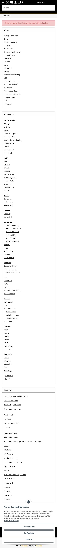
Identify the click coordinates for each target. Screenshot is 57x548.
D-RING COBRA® (12, 232)
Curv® (7, 379)
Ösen (6, 367)
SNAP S (6, 336)
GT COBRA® (10, 238)
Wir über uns (8, 49)
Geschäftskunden (10, 42)
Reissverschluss (9, 308)
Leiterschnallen (9, 137)
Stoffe (6, 284)
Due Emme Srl (9, 415)
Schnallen (7, 147)
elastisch (7, 214)
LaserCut (7, 165)
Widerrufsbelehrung (11, 91)
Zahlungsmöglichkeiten (12, 52)
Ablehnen (29, 539)
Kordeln (7, 287)
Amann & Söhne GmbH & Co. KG (16, 396)
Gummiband (8, 205)
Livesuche (7, 68)
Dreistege (7, 127)
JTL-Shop (40, 546)
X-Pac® (6, 168)
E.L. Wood (7, 419)
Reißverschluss (9, 294)
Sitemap (7, 62)
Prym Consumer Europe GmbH (15, 475)
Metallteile (9, 376)
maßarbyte (26, 546)
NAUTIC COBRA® (12, 241)
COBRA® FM (11, 235)
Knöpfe (6, 358)
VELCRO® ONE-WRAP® (12, 272)
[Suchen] (28, 8)
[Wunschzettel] (49, 2)
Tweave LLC (8, 495)
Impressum (8, 88)
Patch (6, 248)
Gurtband (7, 199)
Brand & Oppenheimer (12, 405)
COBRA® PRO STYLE (13, 228)
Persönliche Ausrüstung (12, 290)
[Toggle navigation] (3, 2)
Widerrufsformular (11, 84)
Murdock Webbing (10, 458)
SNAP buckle (8, 346)
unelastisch (8, 217)
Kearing (6, 446)
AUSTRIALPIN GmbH (11, 401)
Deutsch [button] (37, 2)
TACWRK (7, 491)
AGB (5, 78)
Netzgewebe (8, 184)
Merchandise (8, 321)
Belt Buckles (8, 251)
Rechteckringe (9, 143)
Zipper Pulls (8, 153)
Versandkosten (9, 55)
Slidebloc (7, 254)
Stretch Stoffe (9, 181)
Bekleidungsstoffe (10, 178)
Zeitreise (7, 45)
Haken (6, 130)
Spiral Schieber (12, 318)
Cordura (7, 171)
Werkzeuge (8, 371)
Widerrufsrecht (9, 81)
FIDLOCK (7, 427)
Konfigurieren (29, 533)
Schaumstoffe (9, 187)
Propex (6, 470)
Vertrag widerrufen (11, 36)
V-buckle (7, 349)
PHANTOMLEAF (9, 466)
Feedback (7, 71)
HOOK (6, 330)
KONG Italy (8, 450)
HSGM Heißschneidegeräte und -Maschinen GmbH (22, 441)
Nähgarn (7, 361)
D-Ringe (7, 124)
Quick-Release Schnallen (13, 140)
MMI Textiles (8, 454)
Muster (6, 191)
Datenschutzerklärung (12, 75)
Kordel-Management (11, 134)
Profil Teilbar (11, 312)
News (6, 65)
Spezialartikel (9, 150)
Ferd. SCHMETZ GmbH (12, 423)
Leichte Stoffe (9, 174)
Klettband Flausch (10, 266)
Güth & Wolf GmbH (11, 437)
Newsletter (8, 58)
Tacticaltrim (8, 487)
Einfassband (8, 202)
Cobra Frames (9, 258)
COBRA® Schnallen (11, 225)
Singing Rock (8, 483)
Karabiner (7, 305)
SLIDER (6, 333)
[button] (45, 2)
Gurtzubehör (8, 302)
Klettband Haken (10, 269)
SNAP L (6, 343)
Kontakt (6, 39)
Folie (5, 161)
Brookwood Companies (12, 409)
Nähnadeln (8, 364)
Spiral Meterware (12, 315)
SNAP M (7, 340)
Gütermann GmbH (10, 433)
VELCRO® (7, 499)
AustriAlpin (8, 281)
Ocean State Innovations (13, 462)
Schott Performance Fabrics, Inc (15, 479)
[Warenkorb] (53, 2)
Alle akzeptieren (29, 527)
